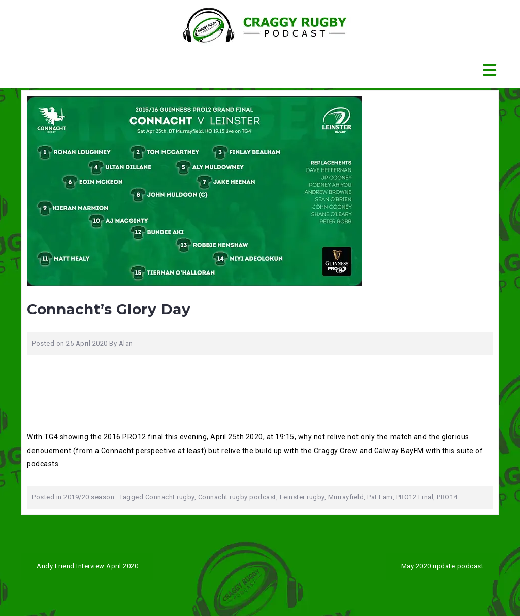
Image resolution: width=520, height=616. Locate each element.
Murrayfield (346, 497)
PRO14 (447, 497)
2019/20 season (88, 497)
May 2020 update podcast (442, 566)
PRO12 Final (415, 497)
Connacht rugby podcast (237, 497)
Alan (126, 343)
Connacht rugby (169, 497)
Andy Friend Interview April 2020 (87, 566)
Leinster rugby (302, 497)
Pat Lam (380, 497)
